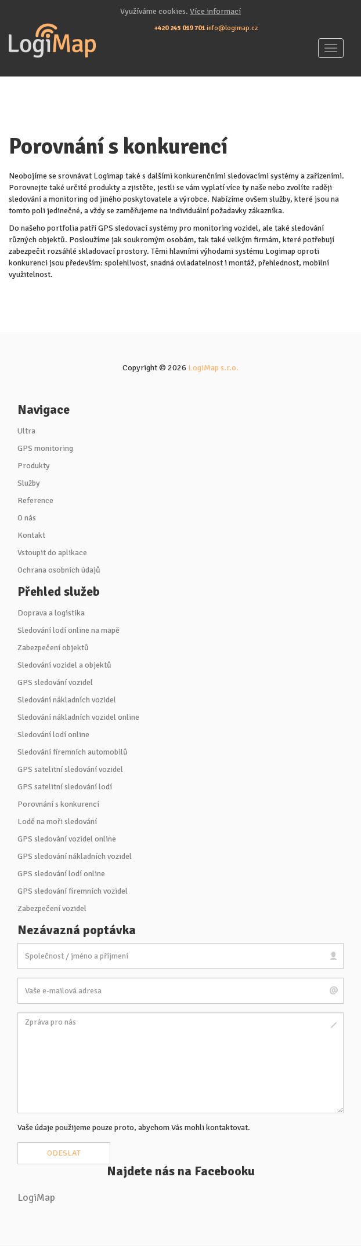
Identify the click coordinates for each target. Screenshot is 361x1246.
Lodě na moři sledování (57, 821)
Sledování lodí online (53, 734)
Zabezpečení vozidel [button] (51, 908)
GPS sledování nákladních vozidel (74, 856)
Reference (35, 500)
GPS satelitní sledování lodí (64, 787)
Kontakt (31, 535)
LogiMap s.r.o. (213, 368)
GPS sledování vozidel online (66, 839)
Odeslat (64, 1153)
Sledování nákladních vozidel (66, 700)
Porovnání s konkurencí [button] (58, 804)
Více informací (215, 11)
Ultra (26, 431)
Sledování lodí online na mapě (68, 630)
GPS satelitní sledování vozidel (70, 769)
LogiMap (36, 1198)
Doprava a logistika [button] (51, 613)
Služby (28, 483)
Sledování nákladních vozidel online (78, 717)
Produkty (33, 466)
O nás (26, 518)
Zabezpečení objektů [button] (53, 648)
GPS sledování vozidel (55, 682)
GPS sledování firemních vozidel (72, 891)
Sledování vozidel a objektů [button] (64, 665)
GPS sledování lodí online (61, 874)
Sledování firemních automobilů (72, 752)
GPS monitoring (45, 448)
